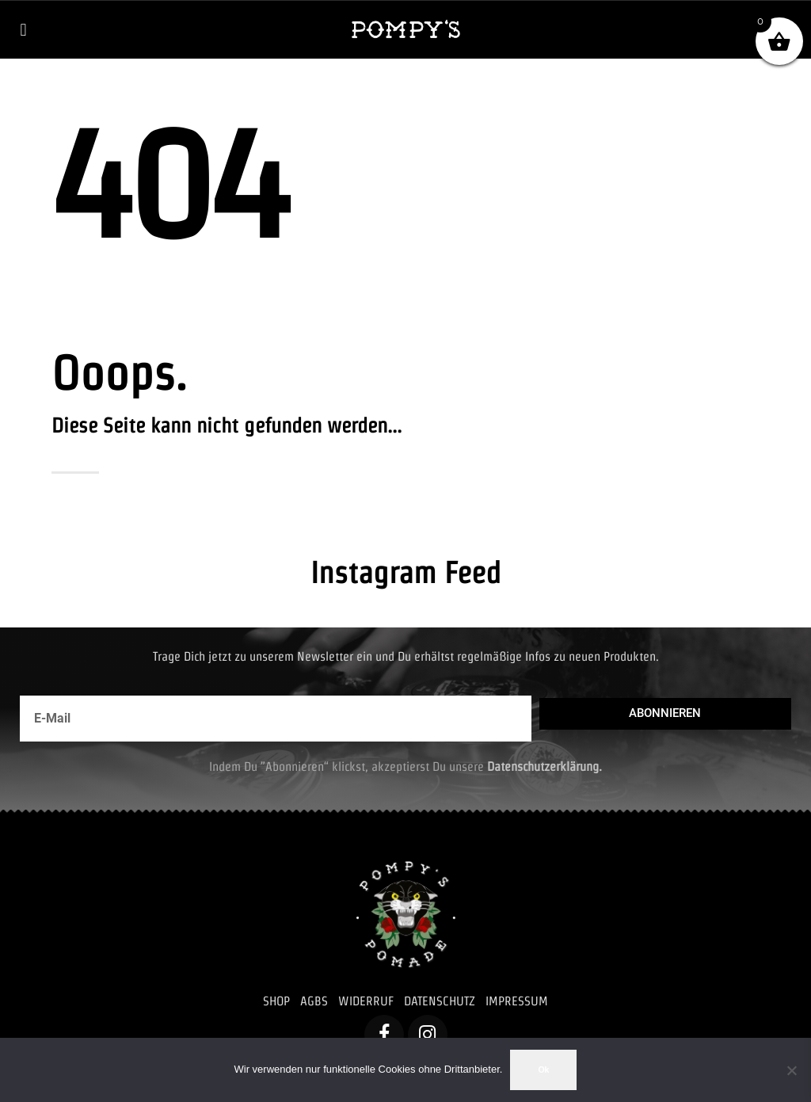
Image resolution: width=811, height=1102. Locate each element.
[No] (791, 1070)
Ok (543, 1069)
